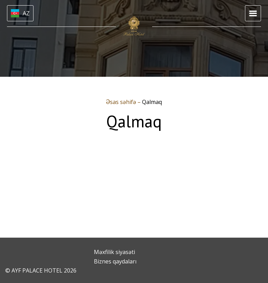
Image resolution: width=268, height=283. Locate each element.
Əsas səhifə (121, 102)
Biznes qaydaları (115, 261)
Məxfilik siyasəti (114, 252)
